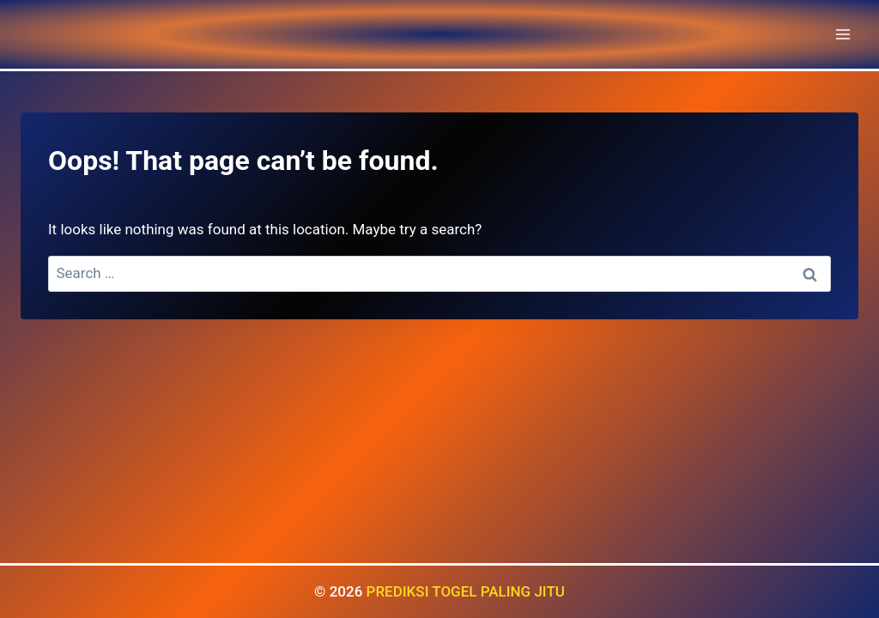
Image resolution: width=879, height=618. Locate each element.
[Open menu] (842, 34)
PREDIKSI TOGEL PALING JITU (466, 591)
